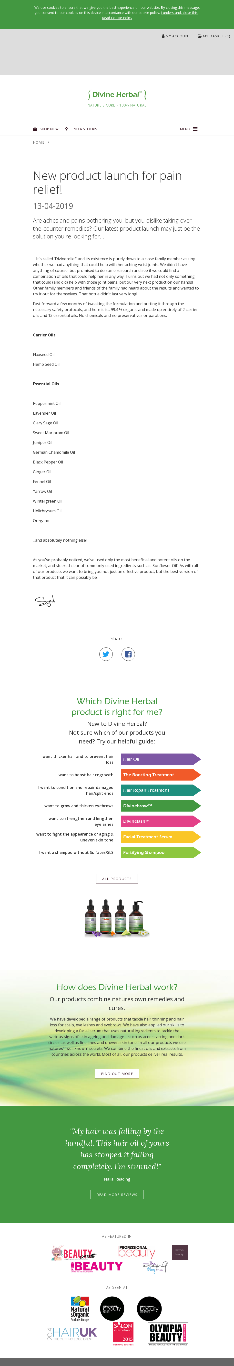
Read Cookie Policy (117, 17)
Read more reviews (117, 1194)
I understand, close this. (179, 12)
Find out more (117, 1073)
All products (117, 878)
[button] (188, 129)
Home (39, 142)
